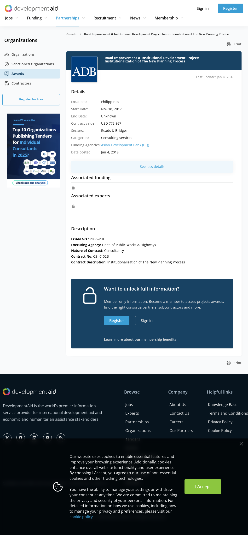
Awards (14, 73)
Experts (132, 413)
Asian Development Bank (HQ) (125, 145)
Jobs (9, 18)
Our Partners (181, 430)
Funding (34, 18)
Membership (166, 18)
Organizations (19, 54)
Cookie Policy (220, 430)
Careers (176, 422)
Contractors (17, 83)
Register (230, 8)
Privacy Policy (220, 422)
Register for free (31, 99)
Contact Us (179, 413)
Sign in (203, 8)
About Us (177, 404)
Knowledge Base (222, 404)
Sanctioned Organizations (29, 64)
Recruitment (104, 18)
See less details (152, 166)
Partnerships (67, 18)
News (135, 18)
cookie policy (81, 516)
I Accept (203, 486)
